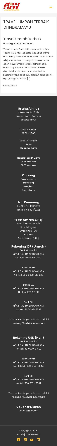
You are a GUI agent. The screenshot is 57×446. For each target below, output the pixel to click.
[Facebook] (18, 439)
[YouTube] (31, 439)
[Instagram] (25, 439)
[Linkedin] (38, 439)
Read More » (10, 85)
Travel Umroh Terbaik (22, 38)
